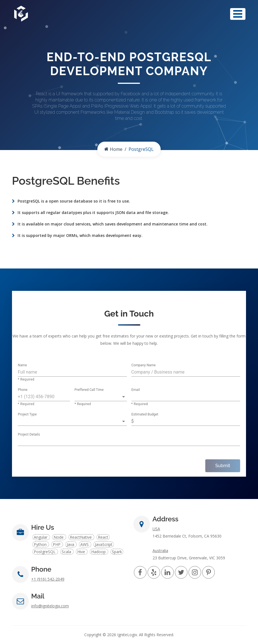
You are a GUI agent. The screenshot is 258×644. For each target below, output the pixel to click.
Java (71, 544)
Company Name (143, 365)
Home (113, 149)
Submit (222, 465)
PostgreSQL (45, 551)
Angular (41, 537)
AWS (85, 544)
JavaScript (103, 544)
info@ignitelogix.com (50, 606)
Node (59, 537)
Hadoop (99, 551)
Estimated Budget (144, 414)
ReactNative (81, 537)
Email (135, 390)
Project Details (29, 434)
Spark (117, 551)
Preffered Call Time (89, 390)
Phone (23, 390)
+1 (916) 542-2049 (47, 579)
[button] (100, 396)
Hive (81, 551)
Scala (67, 551)
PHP (57, 544)
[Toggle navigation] (237, 14)
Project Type (27, 414)
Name (22, 365)
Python (41, 544)
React (103, 537)
